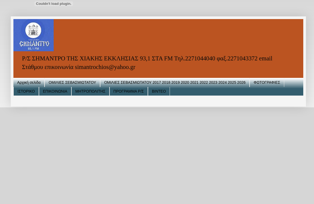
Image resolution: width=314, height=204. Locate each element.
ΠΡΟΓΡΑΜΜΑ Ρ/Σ (129, 91)
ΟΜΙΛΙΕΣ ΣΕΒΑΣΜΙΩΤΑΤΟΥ (72, 82)
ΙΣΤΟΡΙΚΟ (26, 91)
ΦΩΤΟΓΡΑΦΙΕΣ (267, 82)
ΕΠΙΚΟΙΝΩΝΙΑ (55, 91)
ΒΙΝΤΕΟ (159, 91)
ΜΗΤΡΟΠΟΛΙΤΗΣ (90, 91)
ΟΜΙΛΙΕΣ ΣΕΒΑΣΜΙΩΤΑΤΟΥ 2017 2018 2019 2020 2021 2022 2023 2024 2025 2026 (175, 82)
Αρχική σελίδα (29, 82)
